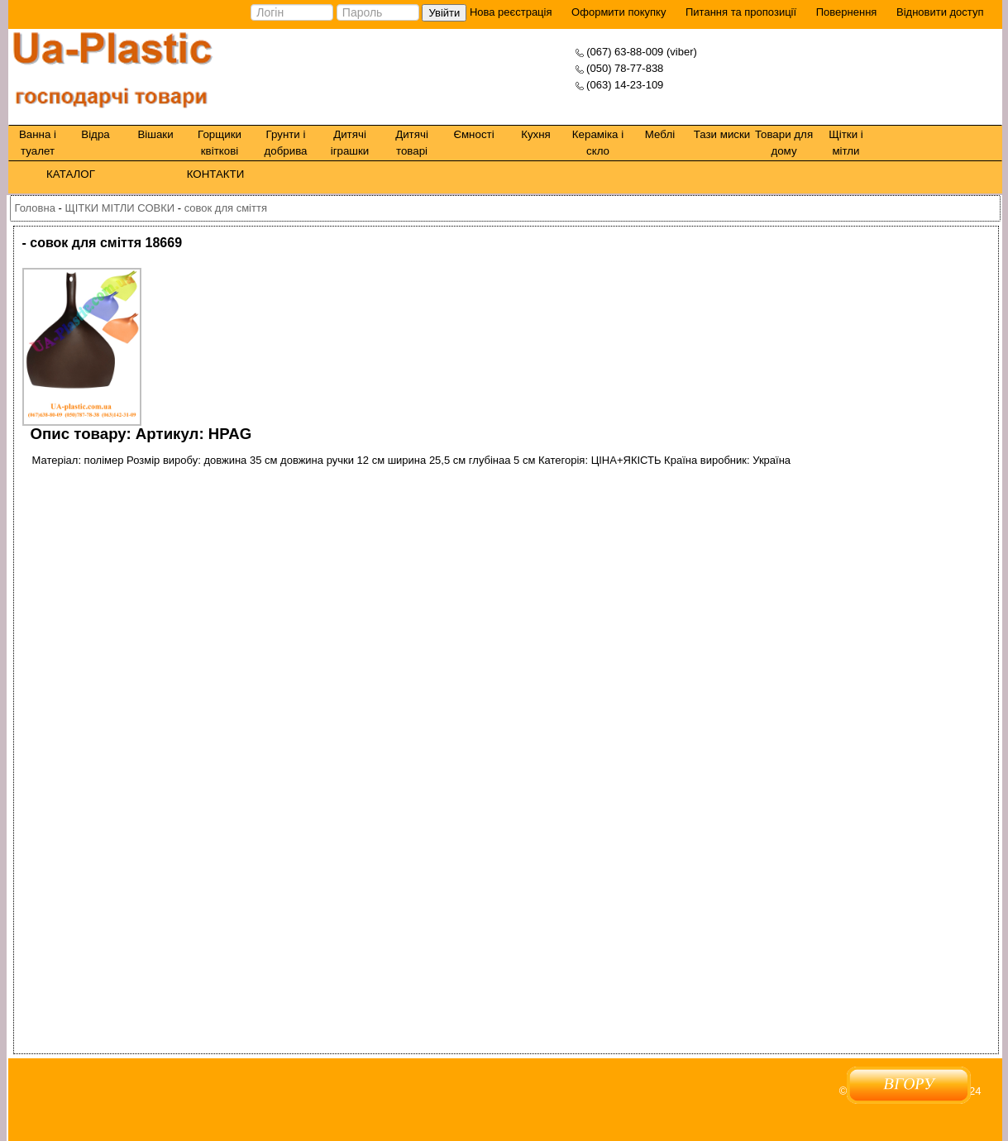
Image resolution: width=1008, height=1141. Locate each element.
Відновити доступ (940, 12)
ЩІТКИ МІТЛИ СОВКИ (119, 208)
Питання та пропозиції (741, 12)
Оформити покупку (618, 12)
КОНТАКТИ (216, 174)
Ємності (473, 134)
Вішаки (155, 134)
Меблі (660, 134)
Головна (35, 208)
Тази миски (722, 134)
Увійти (444, 13)
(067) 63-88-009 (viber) (641, 51)
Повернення (846, 12)
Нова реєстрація (509, 12)
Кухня (536, 134)
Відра (95, 134)
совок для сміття (225, 208)
